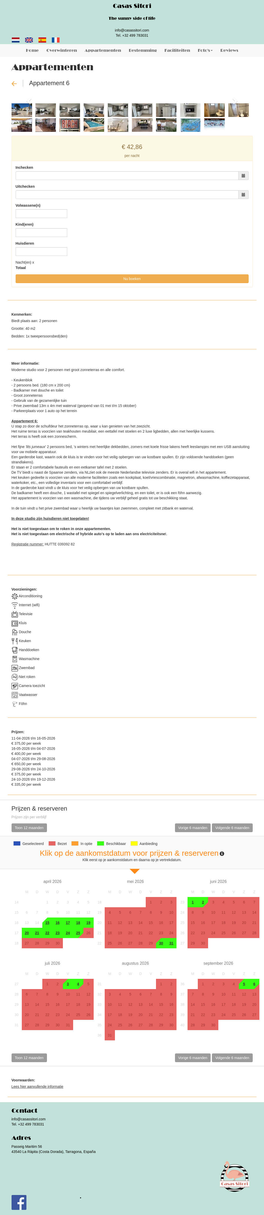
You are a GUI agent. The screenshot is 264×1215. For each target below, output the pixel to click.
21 (37, 933)
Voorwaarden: (23, 1080)
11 (78, 912)
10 (68, 912)
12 (88, 912)
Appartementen (103, 50)
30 (58, 943)
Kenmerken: (22, 314)
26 (88, 933)
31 (171, 943)
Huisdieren (25, 243)
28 (37, 943)
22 (47, 933)
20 (27, 933)
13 (27, 923)
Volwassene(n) (28, 205)
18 (78, 923)
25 (78, 933)
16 (58, 923)
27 (27, 943)
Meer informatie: (26, 363)
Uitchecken (25, 186)
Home (32, 50)
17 (68, 923)
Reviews (229, 50)
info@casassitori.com (132, 30)
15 (47, 923)
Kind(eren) (25, 224)
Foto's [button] (205, 50)
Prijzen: (18, 732)
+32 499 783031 (135, 35)
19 (88, 923)
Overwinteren (61, 50)
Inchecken (24, 167)
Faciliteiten (177, 50)
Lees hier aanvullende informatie (37, 1086)
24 (68, 933)
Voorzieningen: (24, 589)
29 (47, 943)
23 (58, 933)
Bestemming (143, 50)
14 (37, 923)
